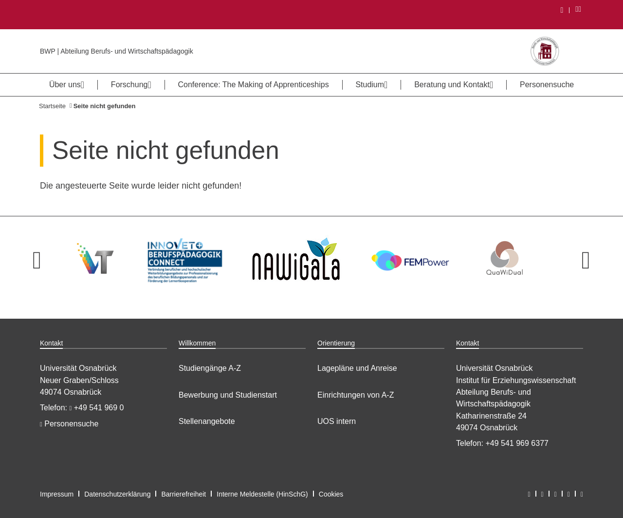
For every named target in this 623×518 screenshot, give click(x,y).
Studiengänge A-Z (210, 368)
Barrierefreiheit (183, 494)
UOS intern (336, 421)
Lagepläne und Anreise (357, 368)
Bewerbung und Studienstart (228, 395)
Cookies (331, 494)
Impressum (56, 494)
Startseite (52, 106)
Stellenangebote (207, 421)
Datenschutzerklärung (117, 494)
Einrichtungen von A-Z (355, 395)
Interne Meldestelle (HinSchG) (262, 494)
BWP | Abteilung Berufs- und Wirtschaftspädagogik (116, 51)
